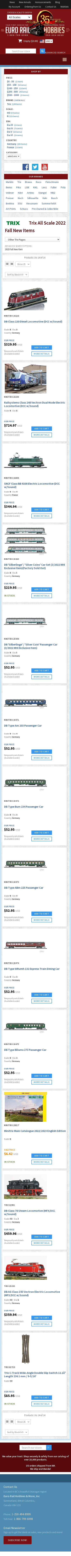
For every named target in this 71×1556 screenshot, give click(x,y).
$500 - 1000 (18, 95)
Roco (38, 182)
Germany (17, 143)
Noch (20, 198)
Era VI (15, 135)
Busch (54, 198)
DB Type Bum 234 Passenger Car (23, 806)
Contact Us (50, 6)
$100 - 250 (17, 88)
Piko (18, 187)
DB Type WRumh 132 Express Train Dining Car (32, 968)
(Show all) (19, 100)
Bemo (9, 187)
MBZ (53, 192)
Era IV (15, 128)
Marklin (9, 182)
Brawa (28, 182)
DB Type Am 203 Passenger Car (23, 725)
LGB (27, 187)
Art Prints (11, 208)
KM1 (35, 187)
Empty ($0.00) (31, 41)
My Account (14, 6)
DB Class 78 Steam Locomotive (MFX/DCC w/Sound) (29, 1212)
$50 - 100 (17, 84)
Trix (14, 104)
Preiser (10, 198)
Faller (54, 187)
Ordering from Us (32, 6)
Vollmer (10, 192)
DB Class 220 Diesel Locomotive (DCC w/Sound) (33, 321)
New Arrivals (25, 2)
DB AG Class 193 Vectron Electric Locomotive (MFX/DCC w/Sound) (32, 1293)
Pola (63, 187)
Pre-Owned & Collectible (45, 208)
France (15, 147)
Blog (57, 2)
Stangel (42, 192)
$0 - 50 (15, 81)
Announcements (43, 2)
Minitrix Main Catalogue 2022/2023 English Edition (35, 1131)
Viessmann (32, 203)
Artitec (30, 192)
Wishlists (64, 6)
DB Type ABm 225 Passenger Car (23, 887)
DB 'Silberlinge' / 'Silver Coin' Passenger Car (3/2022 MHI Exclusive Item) (30, 646)
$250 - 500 (17, 91)
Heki (44, 198)
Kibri (20, 192)
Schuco (24, 208)
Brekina (10, 203)
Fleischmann (52, 182)
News (12, 2)
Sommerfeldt (49, 203)
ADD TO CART (41, 347)
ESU (20, 203)
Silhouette (32, 198)
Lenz (44, 187)
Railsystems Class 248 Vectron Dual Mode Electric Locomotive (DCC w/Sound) (34, 404)
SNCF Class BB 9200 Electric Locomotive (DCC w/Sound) (32, 485)
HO (13, 112)
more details (42, 353)
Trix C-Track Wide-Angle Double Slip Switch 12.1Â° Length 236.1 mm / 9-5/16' (35, 1374)
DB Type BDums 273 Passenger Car (25, 1050)
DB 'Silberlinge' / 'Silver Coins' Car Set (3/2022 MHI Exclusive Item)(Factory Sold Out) (34, 566)
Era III (14, 125)
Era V (14, 131)
